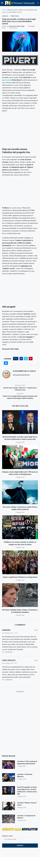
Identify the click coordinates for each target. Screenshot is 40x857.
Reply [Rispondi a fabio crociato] (36, 660)
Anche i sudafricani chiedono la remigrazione (20, 577)
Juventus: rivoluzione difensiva (24, 775)
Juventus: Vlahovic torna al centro (26, 804)
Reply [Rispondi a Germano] (36, 630)
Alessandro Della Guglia (16, 26)
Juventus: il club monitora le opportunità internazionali (27, 762)
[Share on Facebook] (21, 358)
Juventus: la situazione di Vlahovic (26, 817)
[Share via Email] (6, 363)
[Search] (38, 3)
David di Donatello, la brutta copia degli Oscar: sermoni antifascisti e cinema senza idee (27, 790)
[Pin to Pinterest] (31, 358)
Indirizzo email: (20, 838)
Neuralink (7, 80)
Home (4, 10)
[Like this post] (16, 358)
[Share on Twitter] (26, 358)
